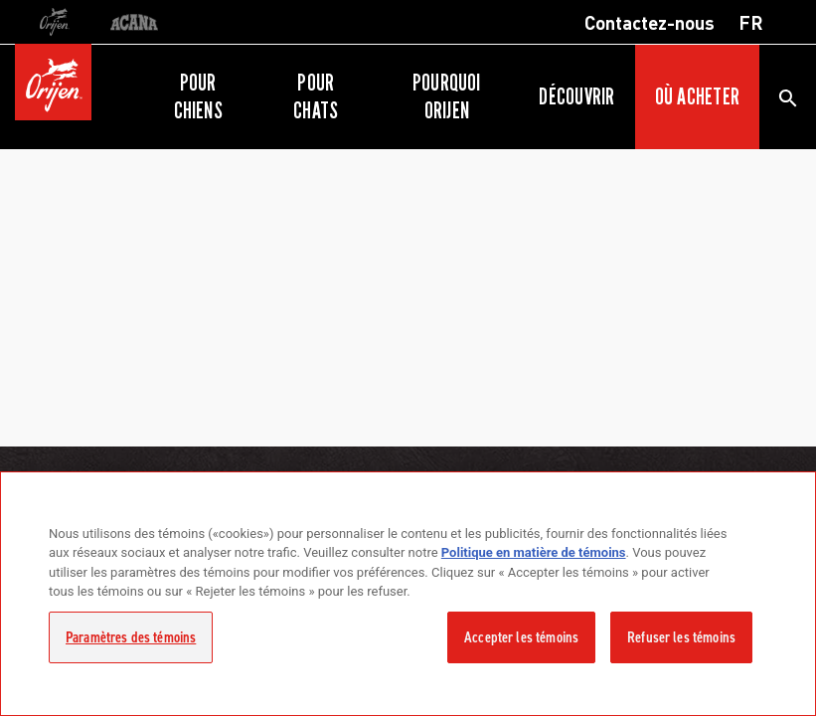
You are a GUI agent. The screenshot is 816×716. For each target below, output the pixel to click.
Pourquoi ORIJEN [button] (446, 96)
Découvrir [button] (576, 96)
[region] (408, 593)
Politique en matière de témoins (533, 552)
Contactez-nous (649, 22)
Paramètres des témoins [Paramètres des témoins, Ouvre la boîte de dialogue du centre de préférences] (131, 637)
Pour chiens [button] (198, 96)
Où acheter (697, 96)
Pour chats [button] (315, 96)
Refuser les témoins (681, 637)
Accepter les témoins (521, 637)
